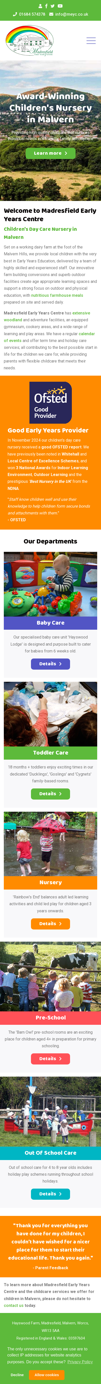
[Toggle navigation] (89, 41)
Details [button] (50, 664)
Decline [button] (17, 1375)
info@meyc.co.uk (71, 14)
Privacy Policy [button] (80, 1362)
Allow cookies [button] (47, 1375)
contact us (14, 1305)
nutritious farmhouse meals (57, 295)
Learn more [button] (50, 153)
